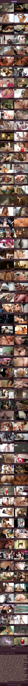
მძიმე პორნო (10, 673)
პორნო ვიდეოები (19, 668)
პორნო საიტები (14, 680)
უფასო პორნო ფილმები (6, 675)
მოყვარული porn (12, 674)
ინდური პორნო (20, 658)
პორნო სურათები (20, 655)
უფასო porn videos (21, 669)
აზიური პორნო (13, 662)
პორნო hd (7, 662)
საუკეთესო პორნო (4, 678)
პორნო (21, 656)
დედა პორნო (12, 656)
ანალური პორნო (12, 658)
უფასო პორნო (13, 666)
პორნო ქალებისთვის (22, 657)
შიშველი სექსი (7, 663)
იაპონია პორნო (22, 672)
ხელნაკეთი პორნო (16, 676)
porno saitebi (3, 673)
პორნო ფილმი (21, 678)
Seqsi (18, 666)
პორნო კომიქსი (19, 679)
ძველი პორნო (21, 662)
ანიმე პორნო (7, 680)
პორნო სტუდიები (15, 664)
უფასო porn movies (10, 660)
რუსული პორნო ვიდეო (19, 673)
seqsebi (17, 667)
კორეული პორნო (22, 675)
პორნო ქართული (10, 667)
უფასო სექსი (3, 676)
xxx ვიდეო (6, 657)
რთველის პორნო (13, 678)
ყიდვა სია (19, 684)
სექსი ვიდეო (3, 655)
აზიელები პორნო (4, 668)
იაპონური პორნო (12, 669)
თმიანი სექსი (18, 660)
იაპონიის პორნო (4, 672)
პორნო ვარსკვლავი (13, 672)
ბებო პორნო (12, 668)
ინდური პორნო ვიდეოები (17, 661)
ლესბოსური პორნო (14, 2)
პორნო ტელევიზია (4, 670)
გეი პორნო (9, 676)
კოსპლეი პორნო (4, 674)
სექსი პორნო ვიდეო (5, 666)
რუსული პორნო (4, 669)
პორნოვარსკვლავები (22, 674)
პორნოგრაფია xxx (10, 655)
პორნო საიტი (15, 675)
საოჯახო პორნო (4, 658)
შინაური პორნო (23, 664)
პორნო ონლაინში (13, 670)
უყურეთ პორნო (13, 657)
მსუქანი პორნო (7, 661)
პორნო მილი (14, 663)
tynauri (17, 656)
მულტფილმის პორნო (5, 664)
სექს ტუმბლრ (12, 679)
